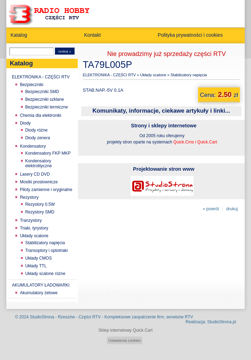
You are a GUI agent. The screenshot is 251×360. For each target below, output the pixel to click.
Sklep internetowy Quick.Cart (125, 330)
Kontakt (92, 35)
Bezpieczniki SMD (42, 91)
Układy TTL (36, 265)
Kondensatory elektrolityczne (38, 163)
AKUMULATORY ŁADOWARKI (41, 285)
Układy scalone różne (45, 273)
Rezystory (29, 197)
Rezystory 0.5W (40, 204)
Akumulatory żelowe (38, 292)
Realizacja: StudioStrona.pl (211, 321)
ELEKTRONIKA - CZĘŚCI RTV (41, 77)
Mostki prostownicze (39, 181)
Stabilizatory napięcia (45, 242)
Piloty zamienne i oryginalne (46, 189)
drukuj (232, 208)
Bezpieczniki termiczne (46, 107)
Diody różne (36, 130)
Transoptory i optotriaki (46, 250)
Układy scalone (34, 235)
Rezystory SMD (39, 212)
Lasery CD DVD (35, 174)
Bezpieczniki (31, 84)
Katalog (19, 35)
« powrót (211, 208)
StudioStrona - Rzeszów (53, 317)
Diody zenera (37, 137)
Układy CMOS (38, 258)
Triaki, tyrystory (34, 228)
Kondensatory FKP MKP (48, 153)
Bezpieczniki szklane (44, 99)
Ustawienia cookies (125, 340)
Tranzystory (31, 220)
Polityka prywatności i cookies (190, 35)
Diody (25, 123)
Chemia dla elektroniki (40, 115)
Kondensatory (33, 146)
